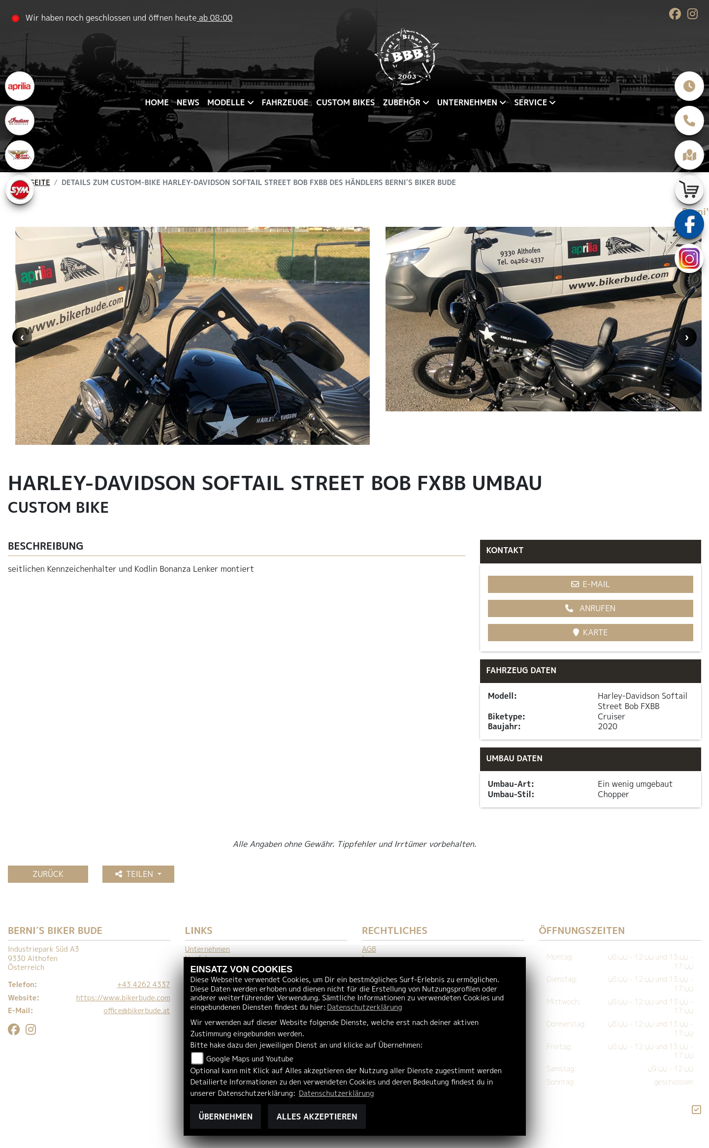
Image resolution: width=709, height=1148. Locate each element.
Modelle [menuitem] (226, 102)
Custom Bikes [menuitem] (345, 102)
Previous (22, 337)
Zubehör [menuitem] (401, 102)
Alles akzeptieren (316, 1116)
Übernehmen (225, 1116)
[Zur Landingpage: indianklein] (19, 120)
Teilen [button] (135, 874)
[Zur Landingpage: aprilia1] (19, 86)
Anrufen (590, 608)
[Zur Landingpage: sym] (19, 189)
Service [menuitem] (530, 102)
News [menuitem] (188, 102)
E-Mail (591, 584)
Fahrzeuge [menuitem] (285, 102)
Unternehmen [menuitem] (467, 102)
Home (157, 102)
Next (687, 337)
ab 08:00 (214, 17)
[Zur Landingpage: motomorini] (19, 155)
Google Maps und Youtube (249, 1059)
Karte (590, 632)
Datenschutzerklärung (364, 1007)
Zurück (48, 874)
